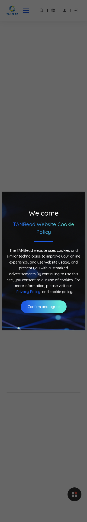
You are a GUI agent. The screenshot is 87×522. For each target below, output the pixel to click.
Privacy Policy (28, 291)
